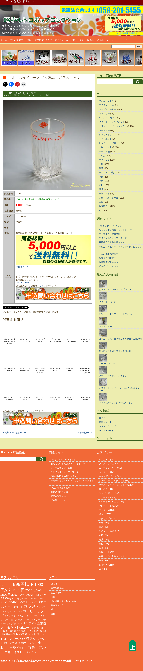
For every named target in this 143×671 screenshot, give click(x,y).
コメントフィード (107, 426)
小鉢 (101, 164)
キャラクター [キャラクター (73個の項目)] (8, 612)
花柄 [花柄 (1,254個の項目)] (25, 638)
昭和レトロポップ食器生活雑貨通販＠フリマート (24, 660)
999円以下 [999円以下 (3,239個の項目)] (23, 584)
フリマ (129, 40)
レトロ (35, 1)
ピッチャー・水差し (108, 143)
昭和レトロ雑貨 (106, 172)
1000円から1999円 (17, 95)
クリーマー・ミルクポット (112, 122)
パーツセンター (114, 40)
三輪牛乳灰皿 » (84, 432)
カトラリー (104, 113)
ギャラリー (56, 584)
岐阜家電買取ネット (108, 262)
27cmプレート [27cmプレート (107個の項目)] (6, 585)
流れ (29, 40)
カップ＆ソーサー (107, 109)
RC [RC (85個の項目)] (41, 599)
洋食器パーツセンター (109, 266)
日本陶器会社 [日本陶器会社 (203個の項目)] (7, 634)
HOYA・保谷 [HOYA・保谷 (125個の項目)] (34, 598)
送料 (81, 40)
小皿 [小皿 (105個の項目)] (44, 631)
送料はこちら (22, 267)
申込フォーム (61, 40)
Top (8, 1)
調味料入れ (104, 206)
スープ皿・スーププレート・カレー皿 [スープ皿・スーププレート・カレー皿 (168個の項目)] (23, 620)
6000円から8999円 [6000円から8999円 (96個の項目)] (19, 599)
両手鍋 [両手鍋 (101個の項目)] (13, 631)
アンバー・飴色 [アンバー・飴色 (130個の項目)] (35, 602)
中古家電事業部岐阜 (108, 253)
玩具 (101, 189)
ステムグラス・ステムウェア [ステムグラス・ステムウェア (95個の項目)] (16, 616)
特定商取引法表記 (43, 40)
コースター (104, 130)
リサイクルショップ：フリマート (115, 238)
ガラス (29, 95)
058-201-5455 (23, 282)
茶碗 (101, 202)
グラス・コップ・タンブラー (27, 93)
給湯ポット (104, 193)
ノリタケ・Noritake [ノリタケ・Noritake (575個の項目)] (14, 627)
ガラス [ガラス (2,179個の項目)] (29, 606)
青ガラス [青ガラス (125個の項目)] (23, 648)
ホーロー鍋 (104, 151)
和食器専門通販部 (107, 258)
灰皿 (101, 185)
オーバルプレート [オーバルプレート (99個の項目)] (15, 607)
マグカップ (104, 160)
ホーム (3, 40)
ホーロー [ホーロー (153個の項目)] (41, 628)
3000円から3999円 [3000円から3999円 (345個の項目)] (23, 594)
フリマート (55, 660)
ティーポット (105, 139)
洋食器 (17, 1)
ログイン (103, 418)
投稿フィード (105, 422)
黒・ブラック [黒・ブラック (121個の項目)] (33, 652)
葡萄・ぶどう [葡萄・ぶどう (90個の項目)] (9, 643)
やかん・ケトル (106, 101)
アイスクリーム (106, 105)
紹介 (74, 40)
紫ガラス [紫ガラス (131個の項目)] (20, 634)
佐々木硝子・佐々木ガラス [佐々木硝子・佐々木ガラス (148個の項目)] (29, 631)
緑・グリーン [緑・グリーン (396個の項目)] (12, 638)
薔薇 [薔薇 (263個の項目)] (17, 643)
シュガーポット (106, 134)
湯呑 (101, 181)
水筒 (101, 177)
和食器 (26, 1)
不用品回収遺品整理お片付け (113, 242)
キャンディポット (107, 118)
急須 (101, 168)
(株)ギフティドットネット (111, 225)
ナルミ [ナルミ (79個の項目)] (16, 624)
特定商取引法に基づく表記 (63, 601)
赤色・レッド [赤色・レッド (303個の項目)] (29, 642)
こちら (42, 285)
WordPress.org (106, 430)
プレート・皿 (105, 147)
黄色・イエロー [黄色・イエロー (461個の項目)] (15, 652)
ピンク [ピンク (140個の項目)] (33, 628)
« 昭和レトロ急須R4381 (14, 432)
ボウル (102, 155)
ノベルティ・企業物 (41, 95)
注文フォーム (57, 592)
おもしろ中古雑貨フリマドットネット (117, 229)
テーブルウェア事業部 (109, 234)
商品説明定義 (16, 40)
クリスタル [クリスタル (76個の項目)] (18, 612)
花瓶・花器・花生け (108, 198)
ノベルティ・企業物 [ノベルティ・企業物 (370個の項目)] (33, 623)
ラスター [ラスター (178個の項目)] (5, 631)
